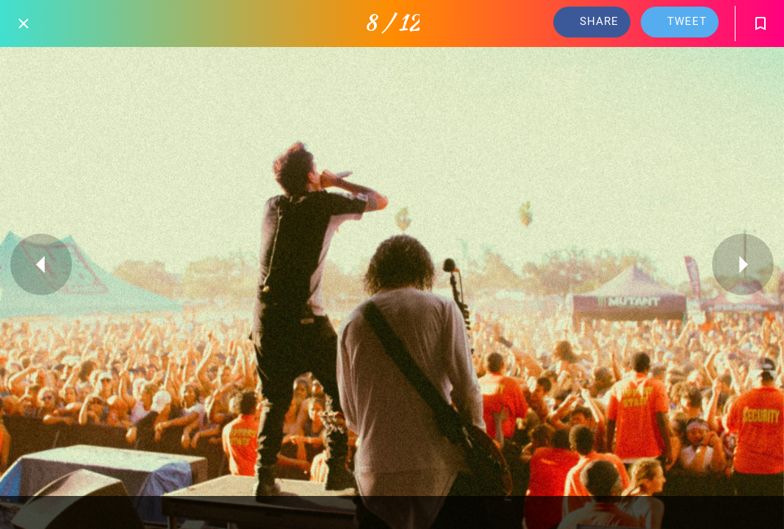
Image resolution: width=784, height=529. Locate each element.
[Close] (23, 23)
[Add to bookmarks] (760, 23)
